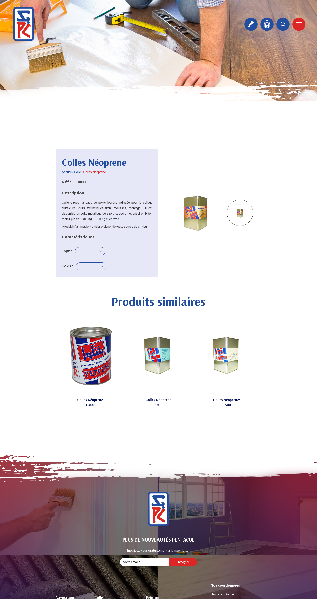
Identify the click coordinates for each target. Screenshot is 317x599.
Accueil (67, 172)
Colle (77, 172)
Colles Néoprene (90, 399)
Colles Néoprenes (227, 399)
